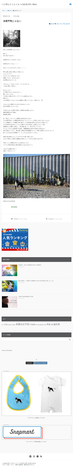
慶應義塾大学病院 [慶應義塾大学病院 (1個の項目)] (42, 324)
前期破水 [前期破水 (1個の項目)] (13, 324)
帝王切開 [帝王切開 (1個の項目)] (37, 324)
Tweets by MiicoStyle (7, 350)
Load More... (30, 363)
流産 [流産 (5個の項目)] (52, 324)
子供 (60, 23)
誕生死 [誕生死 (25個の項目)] (57, 324)
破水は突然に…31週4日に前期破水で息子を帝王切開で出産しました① (36, 280)
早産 (64, 23)
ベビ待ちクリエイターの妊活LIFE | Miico (19, 4)
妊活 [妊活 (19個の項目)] (22, 324)
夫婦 (57, 23)
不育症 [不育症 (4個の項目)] (6, 324)
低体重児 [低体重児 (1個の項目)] (10, 324)
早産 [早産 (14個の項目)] (48, 324)
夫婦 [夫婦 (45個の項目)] (18, 324)
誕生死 (52, 23)
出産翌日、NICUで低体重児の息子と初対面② (29, 265)
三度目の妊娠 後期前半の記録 (25, 296)
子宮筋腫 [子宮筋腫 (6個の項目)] (32, 324)
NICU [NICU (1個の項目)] (3, 324)
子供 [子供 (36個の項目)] (27, 324)
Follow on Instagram (40, 363)
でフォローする (20, 219)
